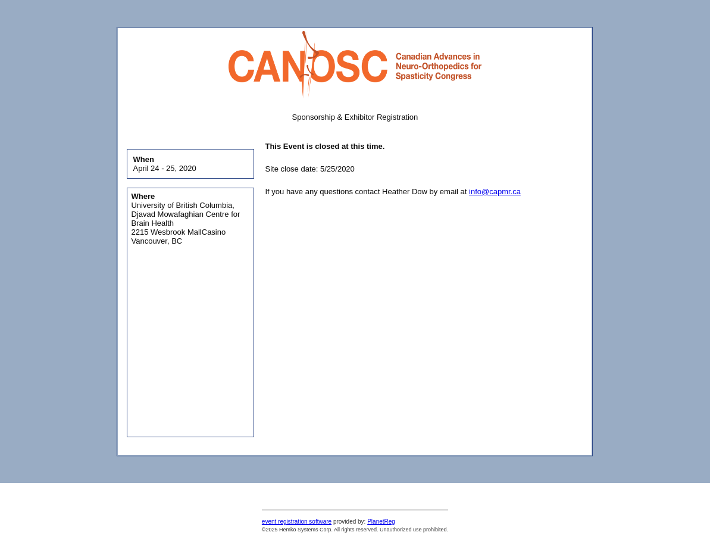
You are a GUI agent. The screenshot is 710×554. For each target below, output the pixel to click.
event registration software (296, 521)
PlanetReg (381, 521)
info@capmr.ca (495, 191)
